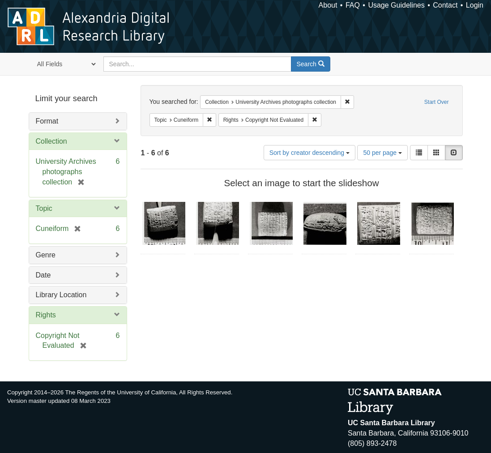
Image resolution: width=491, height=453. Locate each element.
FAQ (353, 5)
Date (43, 275)
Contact (445, 5)
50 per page (382, 152)
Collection (51, 141)
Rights (46, 315)
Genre (46, 255)
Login (474, 5)
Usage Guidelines (396, 5)
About (328, 5)
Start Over (436, 102)
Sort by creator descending (309, 152)
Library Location (61, 295)
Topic (44, 208)
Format (47, 121)
